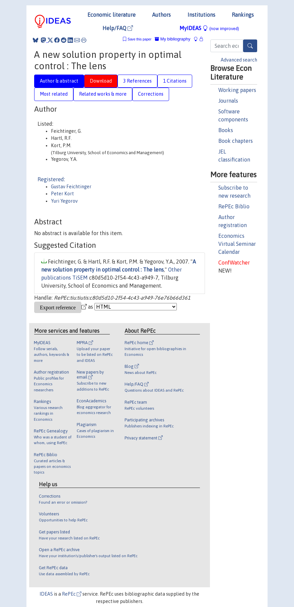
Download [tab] (101, 81)
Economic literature (111, 15)
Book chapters (235, 141)
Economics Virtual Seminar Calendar (237, 244)
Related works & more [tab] (103, 94)
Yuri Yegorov (64, 201)
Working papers (237, 90)
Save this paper (139, 39)
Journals (228, 101)
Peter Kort (62, 193)
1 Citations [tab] (175, 81)
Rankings (243, 15)
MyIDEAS (209, 28)
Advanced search (239, 60)
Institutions (201, 15)
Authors (161, 15)
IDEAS (46, 594)
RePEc (71, 594)
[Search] (250, 45)
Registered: (51, 179)
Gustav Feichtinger (71, 186)
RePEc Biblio (233, 206)
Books (225, 130)
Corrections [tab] (150, 94)
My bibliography (172, 38)
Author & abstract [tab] (59, 81)
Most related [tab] (54, 94)
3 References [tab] (137, 81)
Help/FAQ (117, 28)
